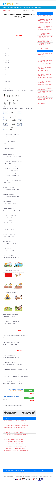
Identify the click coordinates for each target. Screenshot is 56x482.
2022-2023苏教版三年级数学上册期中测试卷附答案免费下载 (13, 441)
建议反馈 (12, 470)
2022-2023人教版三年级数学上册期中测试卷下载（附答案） (13, 439)
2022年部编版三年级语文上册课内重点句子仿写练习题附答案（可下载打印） (16, 450)
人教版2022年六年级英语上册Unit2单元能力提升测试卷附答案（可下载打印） (45, 41)
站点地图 (15, 470)
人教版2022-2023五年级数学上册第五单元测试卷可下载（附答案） (45, 103)
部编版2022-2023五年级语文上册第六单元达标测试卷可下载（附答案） (45, 96)
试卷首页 (4, 7)
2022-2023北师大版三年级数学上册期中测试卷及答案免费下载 (14, 443)
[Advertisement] (19, 27)
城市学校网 (5, 10)
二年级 (11, 7)
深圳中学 (13, 472)
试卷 (36, 472)
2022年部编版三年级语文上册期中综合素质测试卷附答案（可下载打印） (15, 446)
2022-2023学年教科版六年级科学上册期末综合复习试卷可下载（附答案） (45, 64)
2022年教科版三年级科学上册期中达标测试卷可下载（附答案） (14, 432)
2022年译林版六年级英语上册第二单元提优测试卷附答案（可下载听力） (45, 48)
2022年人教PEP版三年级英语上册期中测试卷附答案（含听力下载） (45, 44)
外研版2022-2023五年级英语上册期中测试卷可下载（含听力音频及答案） (45, 20)
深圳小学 (9, 472)
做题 (42, 7)
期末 (29, 7)
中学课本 (39, 7)
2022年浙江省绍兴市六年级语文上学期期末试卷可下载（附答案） (45, 75)
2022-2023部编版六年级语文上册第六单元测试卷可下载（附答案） (45, 92)
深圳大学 (16, 472)
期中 (27, 7)
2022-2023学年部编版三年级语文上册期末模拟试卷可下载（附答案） (15, 420)
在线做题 (33, 472)
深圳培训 (19, 472)
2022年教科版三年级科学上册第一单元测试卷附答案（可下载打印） (15, 448)
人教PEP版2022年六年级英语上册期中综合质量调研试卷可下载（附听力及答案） (45, 23)
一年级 (8, 7)
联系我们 (19, 470)
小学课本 (35, 7)
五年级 (21, 7)
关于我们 (5, 470)
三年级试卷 (13, 10)
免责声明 (22, 470)
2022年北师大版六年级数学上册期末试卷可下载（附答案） (45, 68)
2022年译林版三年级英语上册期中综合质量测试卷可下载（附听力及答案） (16, 434)
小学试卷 (9, 10)
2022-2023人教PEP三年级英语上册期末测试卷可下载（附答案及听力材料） (16, 425)
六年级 (24, 7)
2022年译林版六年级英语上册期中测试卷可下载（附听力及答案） (45, 34)
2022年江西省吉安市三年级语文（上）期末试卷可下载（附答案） (14, 423)
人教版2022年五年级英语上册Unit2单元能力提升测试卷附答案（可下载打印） (45, 37)
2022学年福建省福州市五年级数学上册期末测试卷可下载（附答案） (45, 57)
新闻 (22, 472)
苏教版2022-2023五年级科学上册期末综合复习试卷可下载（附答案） (45, 85)
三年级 (15, 7)
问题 (24, 472)
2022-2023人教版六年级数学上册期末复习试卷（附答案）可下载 (45, 82)
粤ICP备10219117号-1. (48, 470)
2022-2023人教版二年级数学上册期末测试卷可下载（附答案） (45, 54)
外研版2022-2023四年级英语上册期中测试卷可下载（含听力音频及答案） (45, 27)
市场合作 (8, 470)
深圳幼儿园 (6, 472)
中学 (32, 7)
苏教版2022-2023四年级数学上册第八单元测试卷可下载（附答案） (45, 99)
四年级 (18, 7)
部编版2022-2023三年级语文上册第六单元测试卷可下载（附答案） (15, 427)
